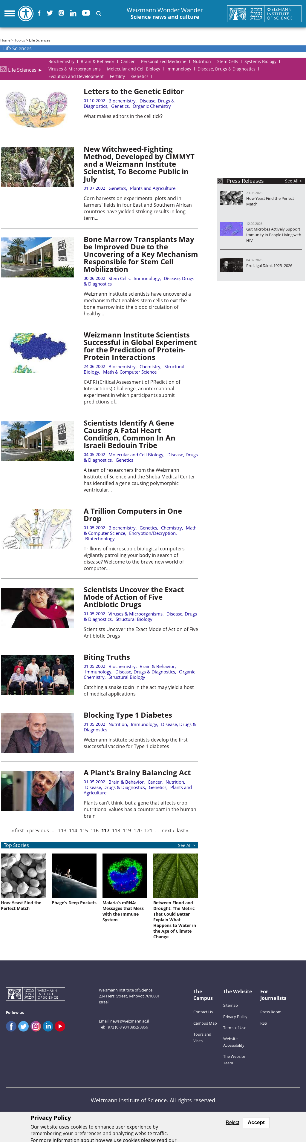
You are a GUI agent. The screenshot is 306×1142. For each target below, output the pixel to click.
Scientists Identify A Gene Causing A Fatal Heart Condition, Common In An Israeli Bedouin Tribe (129, 434)
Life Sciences (22, 69)
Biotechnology (100, 538)
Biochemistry (122, 101)
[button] (98, 13)
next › (168, 830)
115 (84, 830)
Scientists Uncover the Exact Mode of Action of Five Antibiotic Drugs (134, 596)
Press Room (270, 1011)
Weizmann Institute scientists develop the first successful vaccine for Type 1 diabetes (136, 743)
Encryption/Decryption (152, 533)
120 (138, 830)
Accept (256, 1122)
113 (62, 830)
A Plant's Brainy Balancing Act (137, 772)
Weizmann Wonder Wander (165, 13)
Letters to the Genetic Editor (134, 91)
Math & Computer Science (130, 372)
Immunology (147, 278)
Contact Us (203, 1011)
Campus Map (205, 1023)
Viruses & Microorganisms (135, 614)
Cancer (155, 782)
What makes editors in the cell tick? (123, 116)
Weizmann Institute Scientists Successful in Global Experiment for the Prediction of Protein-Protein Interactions (140, 346)
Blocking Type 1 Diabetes (128, 715)
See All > (293, 181)
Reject (232, 1122)
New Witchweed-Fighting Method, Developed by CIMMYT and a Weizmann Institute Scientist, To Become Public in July (139, 164)
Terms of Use (234, 1027)
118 (116, 830)
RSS (263, 1023)
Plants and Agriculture (152, 188)
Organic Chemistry (152, 106)
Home (5, 40)
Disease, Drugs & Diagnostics (145, 672)
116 (95, 830)
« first (17, 830)
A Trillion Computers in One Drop (133, 514)
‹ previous (38, 830)
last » (183, 830)
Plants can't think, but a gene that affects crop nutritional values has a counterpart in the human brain (140, 809)
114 (73, 830)
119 (127, 830)
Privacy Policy (235, 1016)
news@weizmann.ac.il (129, 1021)
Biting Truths (107, 657)
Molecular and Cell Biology (135, 455)
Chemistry (150, 366)
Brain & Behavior (157, 666)
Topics (19, 40)
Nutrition (117, 724)
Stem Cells (119, 278)
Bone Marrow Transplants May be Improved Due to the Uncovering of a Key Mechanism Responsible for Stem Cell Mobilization (141, 254)
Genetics (120, 106)
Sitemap (230, 1005)
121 (148, 830)
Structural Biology (134, 619)
